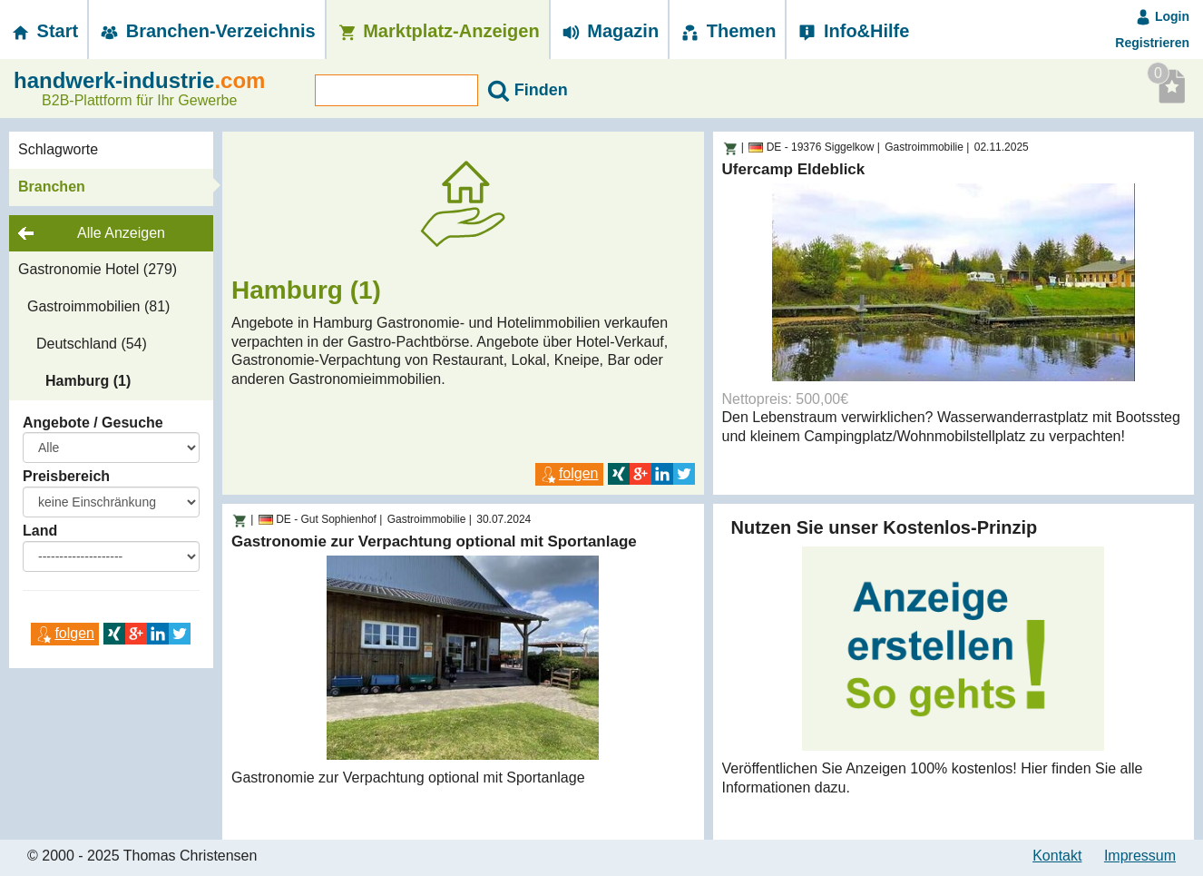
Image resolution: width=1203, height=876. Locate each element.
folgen (64, 633)
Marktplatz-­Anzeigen (438, 31)
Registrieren (1152, 42)
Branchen (51, 186)
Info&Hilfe (852, 31)
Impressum (1140, 855)
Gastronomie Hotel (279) (97, 269)
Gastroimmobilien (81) (98, 306)
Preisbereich (66, 476)
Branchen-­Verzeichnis (207, 31)
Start (43, 31)
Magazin (609, 31)
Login (1162, 16)
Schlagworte (58, 149)
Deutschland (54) (91, 343)
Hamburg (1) (88, 381)
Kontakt (1056, 855)
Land (40, 530)
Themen (727, 31)
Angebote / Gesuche (93, 422)
